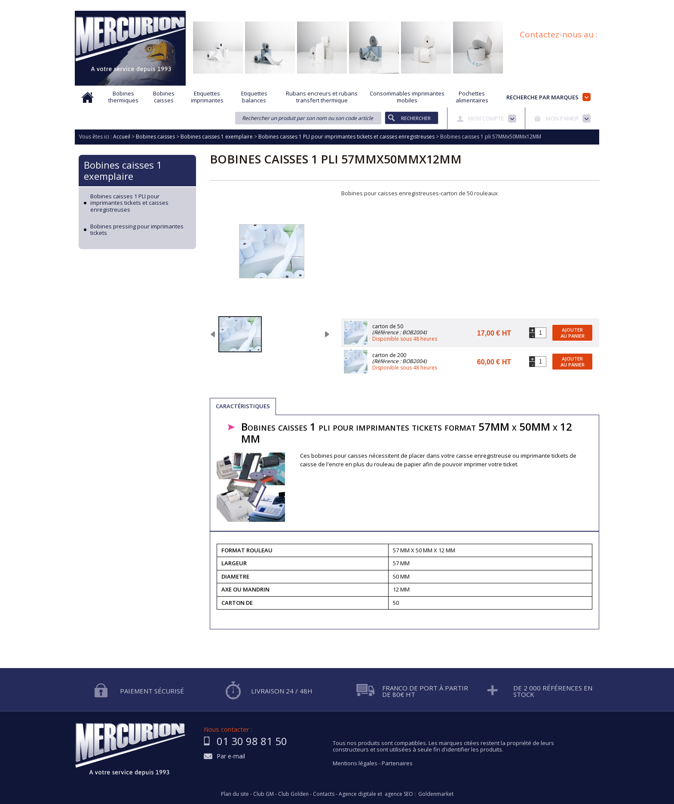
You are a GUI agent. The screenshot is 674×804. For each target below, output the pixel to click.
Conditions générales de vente (498, 6)
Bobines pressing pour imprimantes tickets (137, 230)
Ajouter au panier (573, 333)
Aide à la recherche (280, 6)
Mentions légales (355, 763)
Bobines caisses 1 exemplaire (123, 170)
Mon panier (562, 118)
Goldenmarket (435, 794)
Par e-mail (231, 756)
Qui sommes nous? (221, 6)
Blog (553, 6)
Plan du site (585, 6)
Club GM (263, 794)
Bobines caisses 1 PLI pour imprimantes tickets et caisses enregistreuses (129, 203)
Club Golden (293, 794)
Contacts (323, 794)
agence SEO (399, 794)
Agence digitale (357, 794)
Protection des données (419, 6)
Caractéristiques (243, 406)
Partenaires (397, 763)
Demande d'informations (346, 6)
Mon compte (486, 118)
